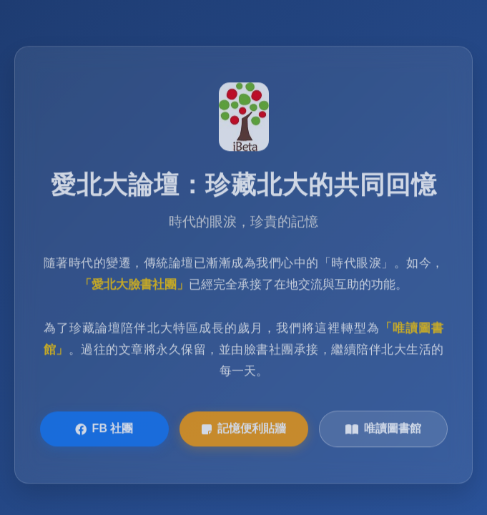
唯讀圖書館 (383, 429)
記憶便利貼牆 (244, 429)
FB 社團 (104, 429)
